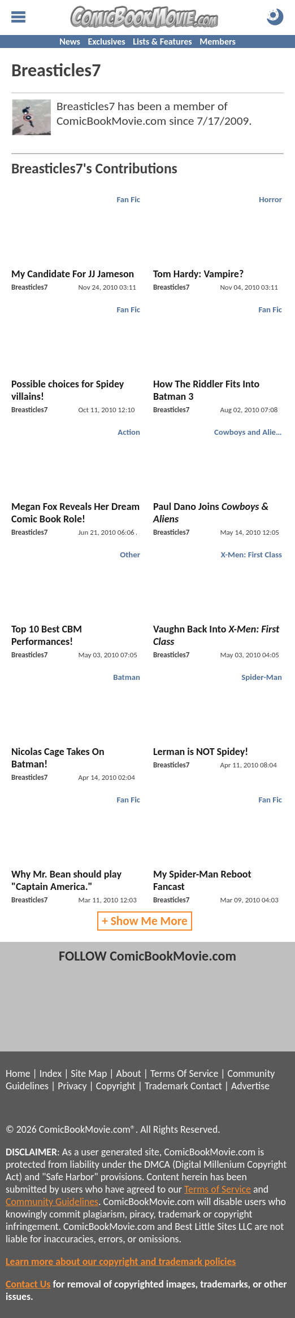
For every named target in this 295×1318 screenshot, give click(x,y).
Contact (206, 1086)
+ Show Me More (145, 921)
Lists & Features (162, 41)
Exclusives (106, 41)
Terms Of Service (184, 1073)
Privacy (72, 1086)
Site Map (89, 1073)
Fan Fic (128, 199)
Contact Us (28, 1284)
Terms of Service (217, 1189)
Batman (126, 677)
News (69, 41)
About (128, 1073)
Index (51, 1073)
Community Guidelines (52, 1201)
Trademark (166, 1086)
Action (129, 432)
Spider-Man (261, 677)
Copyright (116, 1086)
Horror (270, 199)
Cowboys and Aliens (249, 432)
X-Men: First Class (251, 554)
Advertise (250, 1086)
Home (18, 1073)
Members (217, 41)
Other (130, 554)
